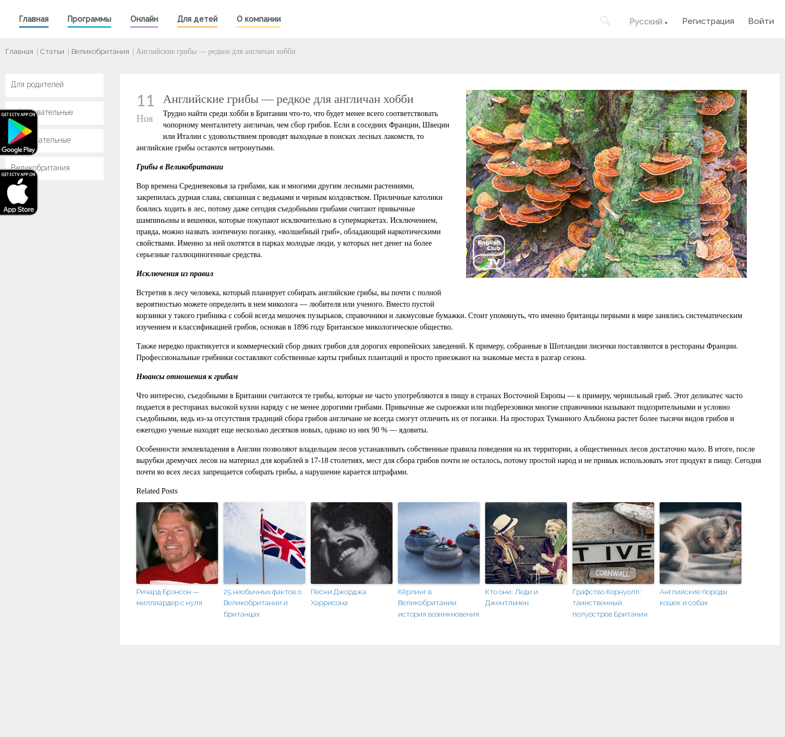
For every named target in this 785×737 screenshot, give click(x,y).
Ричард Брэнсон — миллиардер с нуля (169, 597)
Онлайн (144, 19)
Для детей (197, 19)
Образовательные (42, 112)
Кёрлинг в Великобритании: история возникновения (438, 603)
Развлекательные (41, 140)
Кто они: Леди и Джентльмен (511, 597)
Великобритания (100, 51)
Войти (761, 19)
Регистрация (708, 19)
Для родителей (37, 84)
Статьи (52, 51)
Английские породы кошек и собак (693, 597)
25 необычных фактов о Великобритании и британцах (262, 603)
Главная (34, 19)
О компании (259, 19)
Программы (89, 19)
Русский (645, 22)
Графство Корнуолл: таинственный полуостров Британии (610, 603)
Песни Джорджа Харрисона (338, 597)
